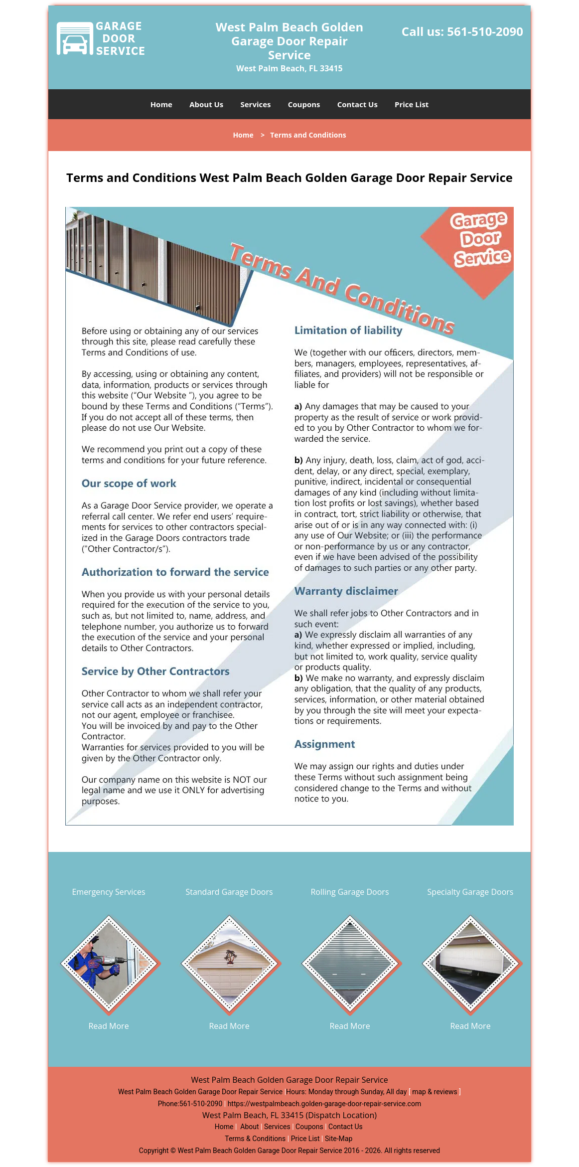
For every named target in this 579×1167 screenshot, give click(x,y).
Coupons (304, 104)
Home (161, 104)
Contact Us (357, 104)
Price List (412, 104)
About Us (206, 104)
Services (256, 104)
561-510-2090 (485, 31)
